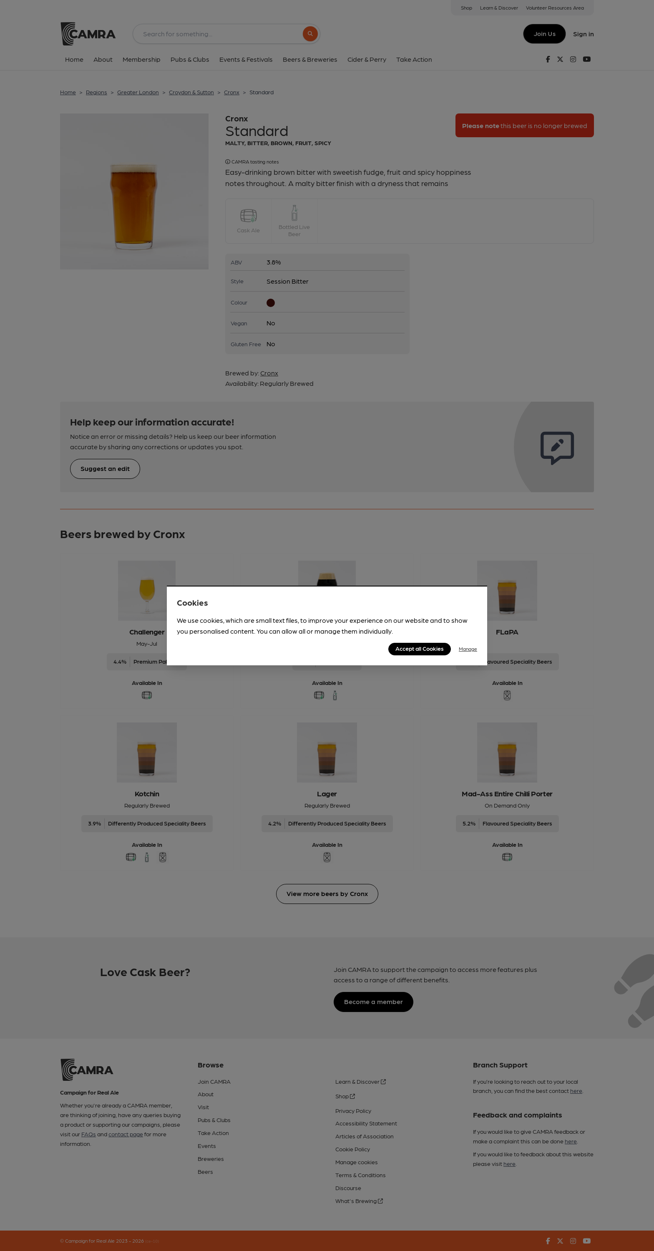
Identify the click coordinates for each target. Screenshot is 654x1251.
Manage (468, 649)
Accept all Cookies (419, 648)
